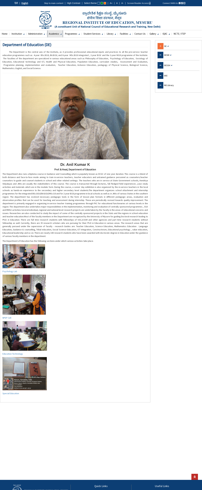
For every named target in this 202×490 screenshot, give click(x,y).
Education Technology (12, 353)
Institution (18, 33)
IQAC (166, 33)
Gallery (154, 33)
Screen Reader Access (139, 3)
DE (166, 46)
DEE (166, 75)
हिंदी (16, 3)
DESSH (168, 65)
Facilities (125, 33)
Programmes (72, 33)
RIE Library (169, 85)
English (25, 3)
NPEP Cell (6, 317)
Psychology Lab (9, 271)
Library (111, 33)
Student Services (93, 33)
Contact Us (140, 33)
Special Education (10, 393)
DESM (167, 55)
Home (4, 33)
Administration (36, 33)
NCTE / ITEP (180, 33)
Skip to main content (53, 3)
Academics (55, 33)
